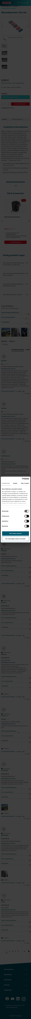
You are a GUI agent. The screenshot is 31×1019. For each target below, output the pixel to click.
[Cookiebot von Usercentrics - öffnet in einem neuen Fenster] (22, 479)
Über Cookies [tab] (25, 483)
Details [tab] (15, 483)
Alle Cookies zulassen (15, 533)
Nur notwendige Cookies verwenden (16, 539)
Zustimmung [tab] (5, 483)
